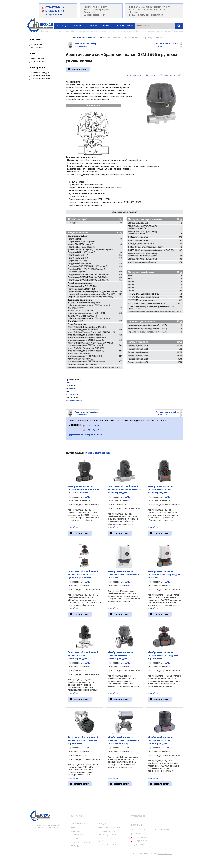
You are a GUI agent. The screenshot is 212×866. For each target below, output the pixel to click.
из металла (35, 44)
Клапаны (78, 37)
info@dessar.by (52, 14)
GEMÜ (68, 382)
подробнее (73, 527)
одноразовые (36, 61)
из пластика (36, 47)
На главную (76, 26)
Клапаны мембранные (92, 37)
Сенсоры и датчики (106, 831)
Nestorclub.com (165, 854)
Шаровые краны (78, 835)
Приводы (75, 846)
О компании (92, 26)
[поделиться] (133, 75)
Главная (69, 37)
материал (36, 39)
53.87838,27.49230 (140, 834)
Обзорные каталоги (107, 845)
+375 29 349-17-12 (53, 11)
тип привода (38, 67)
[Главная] (40, 25)
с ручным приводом (39, 75)
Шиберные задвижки (80, 842)
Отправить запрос (125, 26)
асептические (36, 58)
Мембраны (75, 831)
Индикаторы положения (109, 828)
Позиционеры (77, 839)
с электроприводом (39, 78)
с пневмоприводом (39, 72)
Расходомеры (104, 824)
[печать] (150, 75)
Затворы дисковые (79, 824)
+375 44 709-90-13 (53, 7)
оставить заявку (79, 69)
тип (33, 53)
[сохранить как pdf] (170, 75)
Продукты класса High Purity (108, 840)
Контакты (107, 26)
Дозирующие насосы (107, 835)
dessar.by (134, 848)
